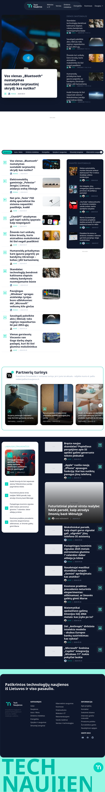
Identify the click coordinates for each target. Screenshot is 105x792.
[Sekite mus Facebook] (87, 5)
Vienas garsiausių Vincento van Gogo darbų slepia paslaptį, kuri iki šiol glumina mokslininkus (23, 340)
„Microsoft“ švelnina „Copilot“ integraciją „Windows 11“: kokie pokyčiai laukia (76, 652)
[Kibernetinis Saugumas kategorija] (5, 292)
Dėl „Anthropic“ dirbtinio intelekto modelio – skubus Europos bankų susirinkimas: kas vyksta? (79, 632)
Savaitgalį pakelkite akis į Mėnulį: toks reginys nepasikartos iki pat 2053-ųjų (76, 43)
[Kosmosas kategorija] (67, 49)
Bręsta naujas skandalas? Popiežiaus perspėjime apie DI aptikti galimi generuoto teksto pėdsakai (79, 449)
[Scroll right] (101, 152)
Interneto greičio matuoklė (87, 717)
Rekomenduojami (62, 716)
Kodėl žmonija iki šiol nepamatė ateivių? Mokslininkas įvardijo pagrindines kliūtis (76, 96)
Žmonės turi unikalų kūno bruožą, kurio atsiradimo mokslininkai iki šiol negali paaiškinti (75, 60)
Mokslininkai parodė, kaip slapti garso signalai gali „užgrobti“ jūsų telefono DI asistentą (79, 532)
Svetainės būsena (88, 712)
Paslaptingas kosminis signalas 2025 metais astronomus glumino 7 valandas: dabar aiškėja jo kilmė (77, 552)
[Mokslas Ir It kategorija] (5, 94)
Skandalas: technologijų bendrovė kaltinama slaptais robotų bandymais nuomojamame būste (76, 25)
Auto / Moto (18, 152)
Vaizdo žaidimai (62, 720)
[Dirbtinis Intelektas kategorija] (5, 218)
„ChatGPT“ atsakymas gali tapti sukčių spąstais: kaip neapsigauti (25, 219)
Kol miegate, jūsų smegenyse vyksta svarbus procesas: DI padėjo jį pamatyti (90, 189)
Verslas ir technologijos (65, 723)
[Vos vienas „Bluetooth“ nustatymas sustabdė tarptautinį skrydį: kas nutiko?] (31, 48)
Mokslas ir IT (61, 713)
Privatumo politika (88, 721)
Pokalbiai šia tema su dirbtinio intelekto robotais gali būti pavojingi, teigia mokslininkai (90, 236)
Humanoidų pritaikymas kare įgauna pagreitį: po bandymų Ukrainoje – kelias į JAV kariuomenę (77, 79)
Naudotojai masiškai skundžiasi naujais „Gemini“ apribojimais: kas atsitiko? (78, 572)
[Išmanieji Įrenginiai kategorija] (100, 466)
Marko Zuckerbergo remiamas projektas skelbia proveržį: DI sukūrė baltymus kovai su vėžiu (90, 221)
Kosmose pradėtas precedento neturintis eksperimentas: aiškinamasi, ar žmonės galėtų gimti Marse (78, 592)
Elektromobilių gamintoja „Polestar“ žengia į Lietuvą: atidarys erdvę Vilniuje (23, 184)
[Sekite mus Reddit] (91, 5)
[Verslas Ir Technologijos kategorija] (67, 33)
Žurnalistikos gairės (88, 725)
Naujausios (7, 152)
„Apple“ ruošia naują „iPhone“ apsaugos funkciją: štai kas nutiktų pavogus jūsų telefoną (79, 469)
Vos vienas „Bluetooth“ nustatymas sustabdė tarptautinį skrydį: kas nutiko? (23, 82)
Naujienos (34, 709)
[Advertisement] (52, 133)
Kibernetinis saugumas (94, 152)
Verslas (34, 6)
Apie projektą (86, 706)
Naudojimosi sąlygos (89, 728)
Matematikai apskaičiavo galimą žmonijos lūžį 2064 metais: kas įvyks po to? (78, 612)
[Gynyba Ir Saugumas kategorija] (67, 86)
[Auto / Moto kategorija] (5, 181)
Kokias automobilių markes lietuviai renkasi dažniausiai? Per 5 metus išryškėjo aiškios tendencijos (89, 172)
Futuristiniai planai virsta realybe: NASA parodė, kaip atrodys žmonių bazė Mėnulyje (74, 510)
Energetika (54, 6)
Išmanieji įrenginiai (76, 152)
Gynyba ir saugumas (60, 152)
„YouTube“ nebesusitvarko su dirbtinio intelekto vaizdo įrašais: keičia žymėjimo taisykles (90, 205)
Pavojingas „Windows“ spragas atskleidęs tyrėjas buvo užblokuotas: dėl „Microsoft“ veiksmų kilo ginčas (22, 298)
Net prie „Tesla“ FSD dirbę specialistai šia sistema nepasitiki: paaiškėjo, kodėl (22, 202)
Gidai (32, 706)
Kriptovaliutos (61, 710)
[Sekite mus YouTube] (82, 5)
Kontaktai (84, 709)
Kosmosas (64, 6)
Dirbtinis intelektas (32, 152)
